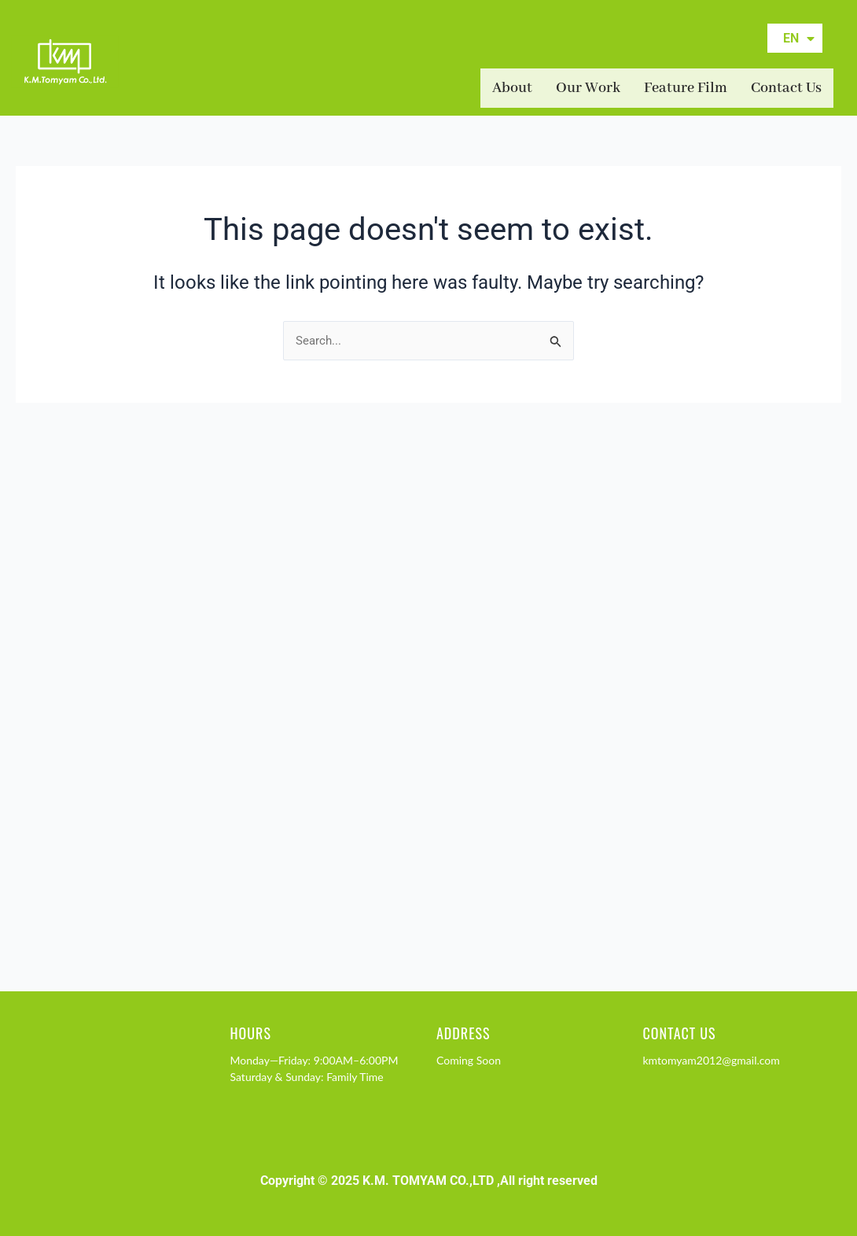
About (512, 88)
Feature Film (685, 88)
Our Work (588, 88)
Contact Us (786, 88)
